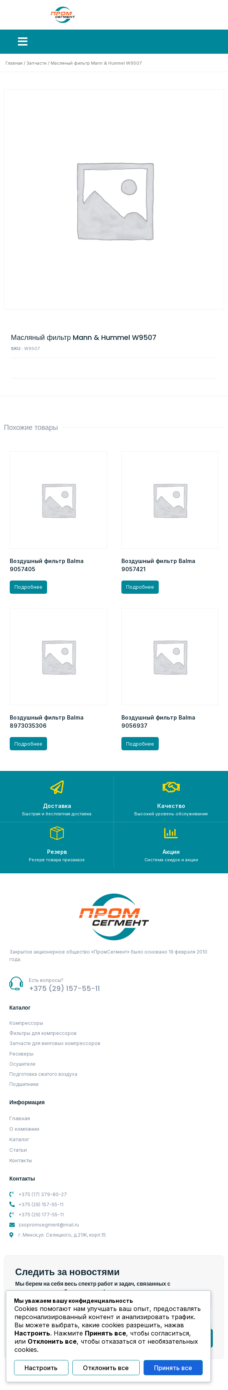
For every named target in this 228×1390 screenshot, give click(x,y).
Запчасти (36, 63)
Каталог (19, 1139)
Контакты (20, 1160)
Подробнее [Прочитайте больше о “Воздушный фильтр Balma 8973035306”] (28, 744)
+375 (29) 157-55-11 (64, 988)
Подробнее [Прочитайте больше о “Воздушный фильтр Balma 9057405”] (28, 587)
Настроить (41, 1368)
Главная (14, 63)
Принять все (173, 1368)
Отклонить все (106, 1368)
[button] (22, 41)
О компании (24, 1129)
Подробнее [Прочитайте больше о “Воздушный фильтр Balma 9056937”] (140, 744)
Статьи (18, 1150)
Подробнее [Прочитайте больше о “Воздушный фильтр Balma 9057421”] (140, 587)
